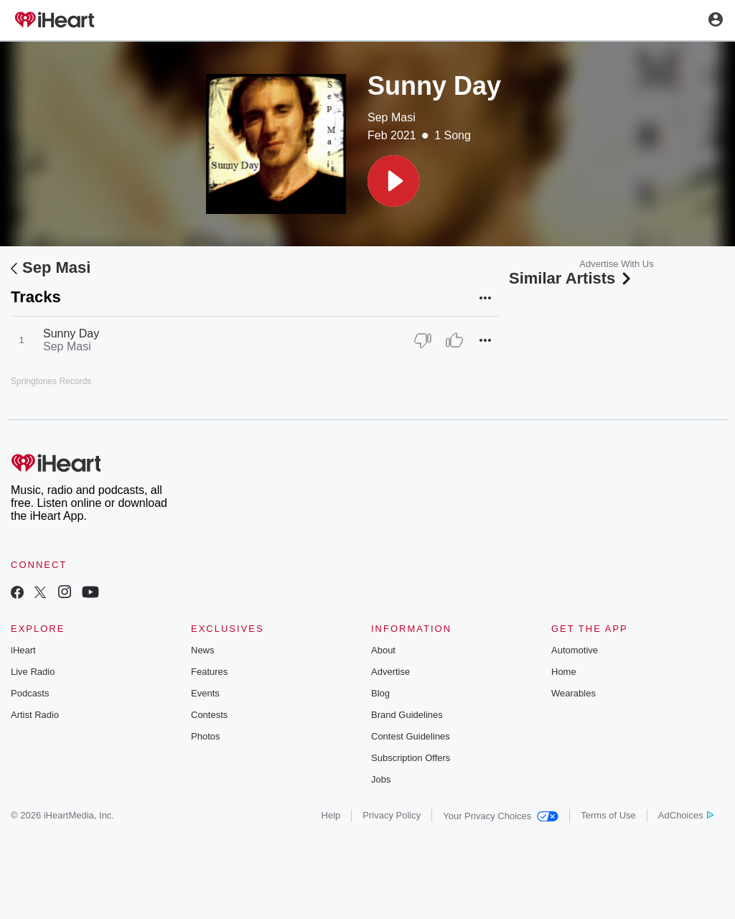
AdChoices (685, 815)
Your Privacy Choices (500, 816)
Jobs (380, 779)
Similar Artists (571, 278)
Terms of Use (608, 815)
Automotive (574, 650)
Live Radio (33, 671)
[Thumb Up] (454, 340)
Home (563, 671)
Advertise (390, 671)
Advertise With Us (616, 263)
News (203, 650)
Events (205, 693)
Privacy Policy (391, 815)
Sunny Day (71, 333)
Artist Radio (35, 714)
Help (331, 815)
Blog (380, 693)
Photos (205, 736)
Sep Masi (392, 117)
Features (209, 671)
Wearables (573, 693)
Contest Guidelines (410, 736)
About (383, 650)
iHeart (23, 650)
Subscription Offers (410, 757)
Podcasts (30, 693)
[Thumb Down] (423, 340)
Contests (209, 714)
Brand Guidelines (407, 714)
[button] (393, 181)
